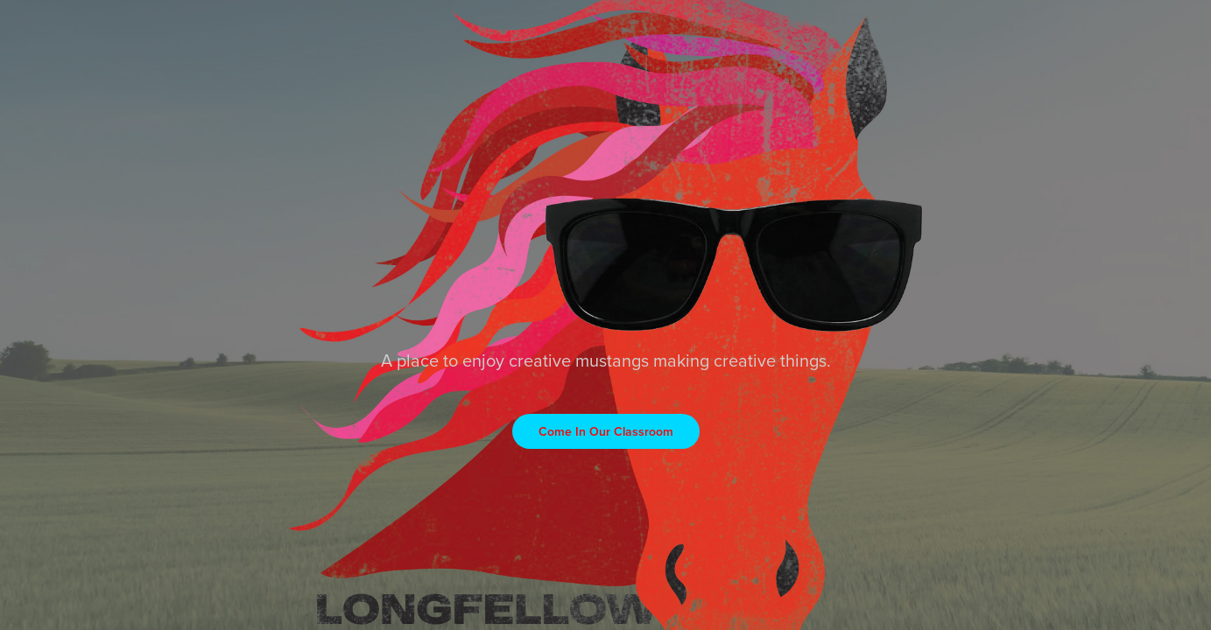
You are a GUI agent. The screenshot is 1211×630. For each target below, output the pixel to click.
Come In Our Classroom (606, 431)
